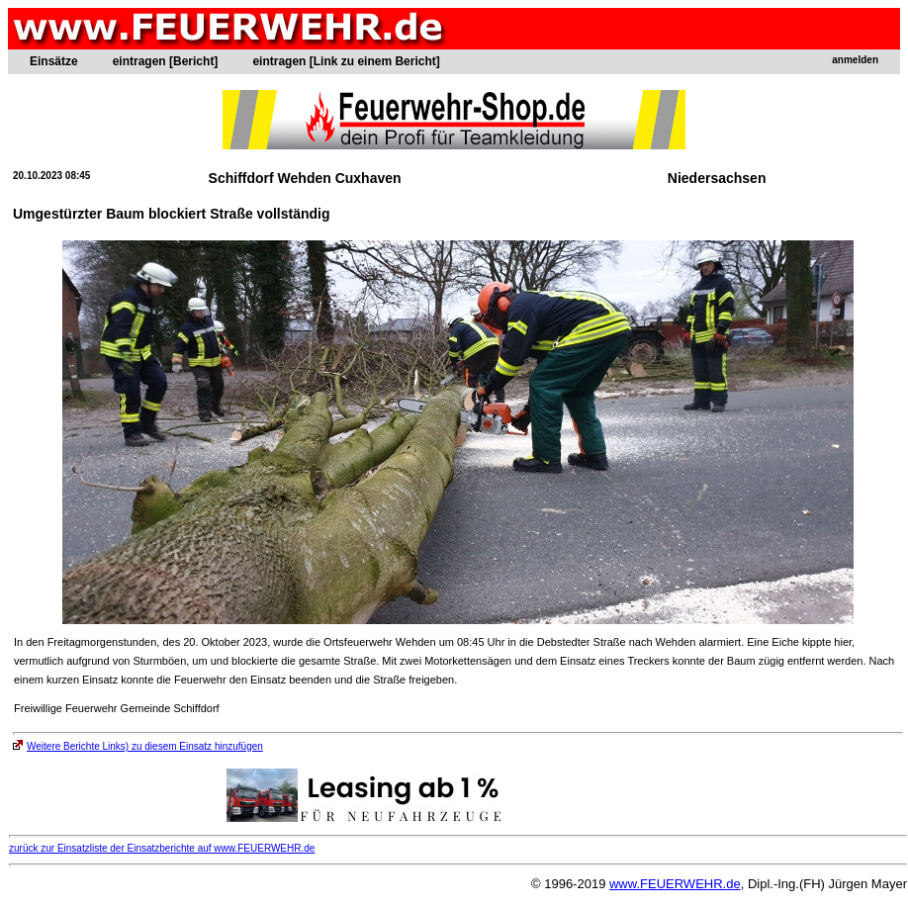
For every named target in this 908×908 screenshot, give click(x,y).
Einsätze (54, 61)
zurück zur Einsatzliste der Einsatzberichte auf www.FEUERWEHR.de (162, 848)
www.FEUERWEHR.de (675, 883)
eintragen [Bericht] (166, 61)
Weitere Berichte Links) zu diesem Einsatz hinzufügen (138, 746)
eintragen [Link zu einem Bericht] (345, 61)
